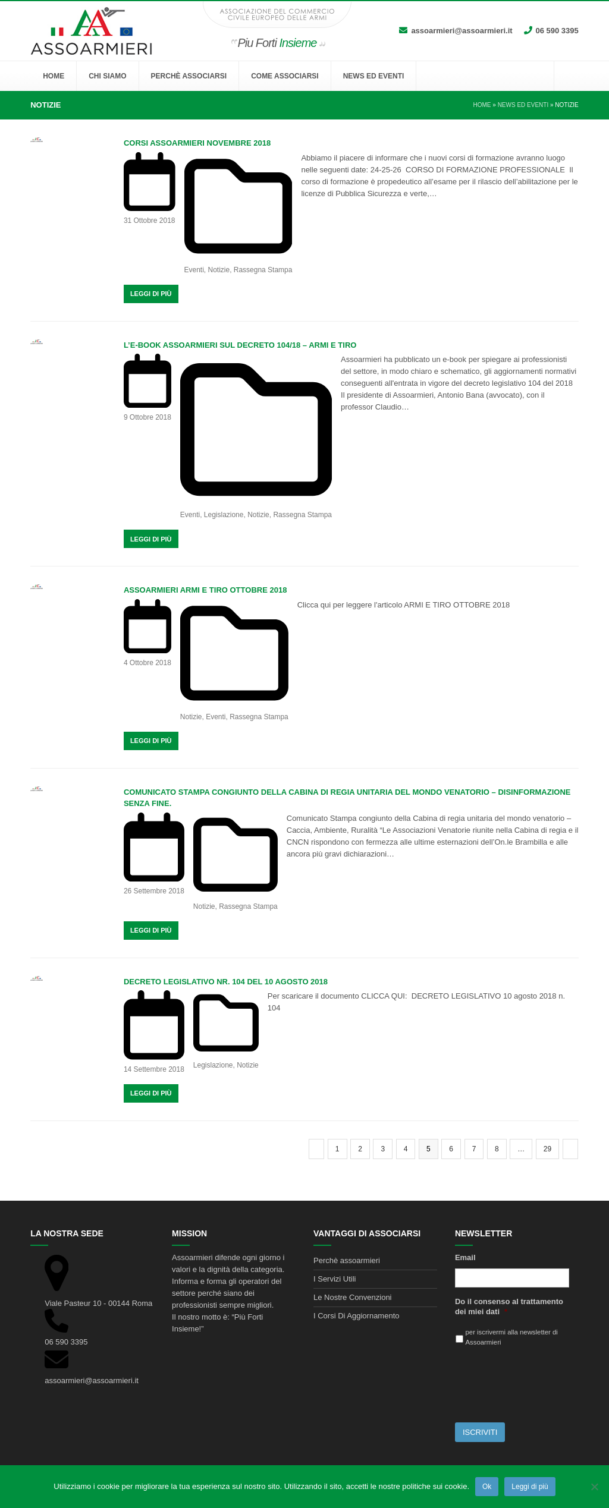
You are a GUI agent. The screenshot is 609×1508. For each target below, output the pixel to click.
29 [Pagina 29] (551, 1148)
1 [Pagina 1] (341, 1148)
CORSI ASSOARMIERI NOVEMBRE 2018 (197, 142)
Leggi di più (529, 1486)
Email (465, 1257)
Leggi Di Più (151, 293)
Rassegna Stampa (263, 270)
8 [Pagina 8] (500, 1148)
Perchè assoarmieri (346, 1260)
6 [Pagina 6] (454, 1148)
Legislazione (224, 515)
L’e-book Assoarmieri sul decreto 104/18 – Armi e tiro (240, 345)
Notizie (219, 270)
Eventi (194, 270)
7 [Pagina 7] (478, 1148)
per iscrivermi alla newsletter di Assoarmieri (512, 1337)
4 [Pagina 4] (409, 1148)
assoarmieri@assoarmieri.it (461, 30)
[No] (594, 1487)
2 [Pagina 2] (363, 1148)
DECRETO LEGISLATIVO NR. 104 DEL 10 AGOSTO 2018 (226, 981)
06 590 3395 (557, 30)
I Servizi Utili (334, 1278)
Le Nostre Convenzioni (352, 1297)
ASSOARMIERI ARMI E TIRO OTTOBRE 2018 (205, 589)
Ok (486, 1486)
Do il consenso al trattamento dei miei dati (509, 1306)
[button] (566, 76)
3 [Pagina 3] (386, 1148)
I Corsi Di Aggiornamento (356, 1315)
